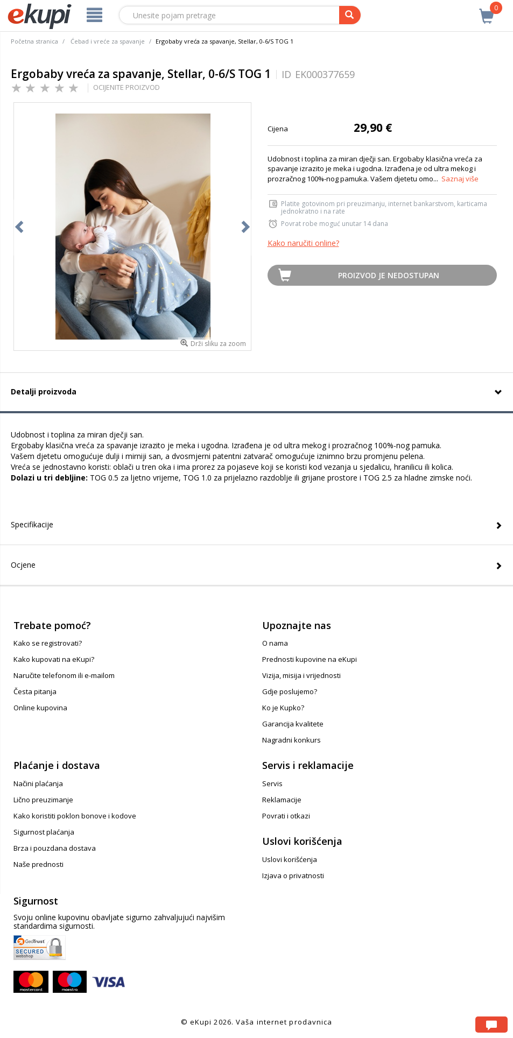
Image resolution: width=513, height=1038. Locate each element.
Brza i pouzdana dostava (54, 848)
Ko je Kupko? (283, 707)
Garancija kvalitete (293, 724)
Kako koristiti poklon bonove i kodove (74, 816)
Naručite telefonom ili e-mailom (64, 675)
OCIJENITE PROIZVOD (126, 87)
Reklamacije (281, 799)
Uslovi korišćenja (289, 859)
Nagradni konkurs (291, 740)
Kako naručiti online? (303, 243)
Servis (272, 783)
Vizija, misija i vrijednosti (301, 675)
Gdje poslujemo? (289, 691)
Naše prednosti (38, 864)
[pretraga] (350, 15)
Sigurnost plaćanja (43, 832)
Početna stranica (34, 41)
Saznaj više (460, 178)
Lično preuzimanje (43, 799)
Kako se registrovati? (47, 643)
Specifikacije (32, 524)
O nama (275, 643)
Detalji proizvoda (43, 391)
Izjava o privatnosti (293, 875)
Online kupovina (40, 707)
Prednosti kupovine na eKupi (309, 659)
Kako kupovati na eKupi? (53, 659)
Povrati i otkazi (286, 816)
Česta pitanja (35, 691)
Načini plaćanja (38, 783)
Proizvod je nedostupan (388, 275)
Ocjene (23, 565)
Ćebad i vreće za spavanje (108, 41)
